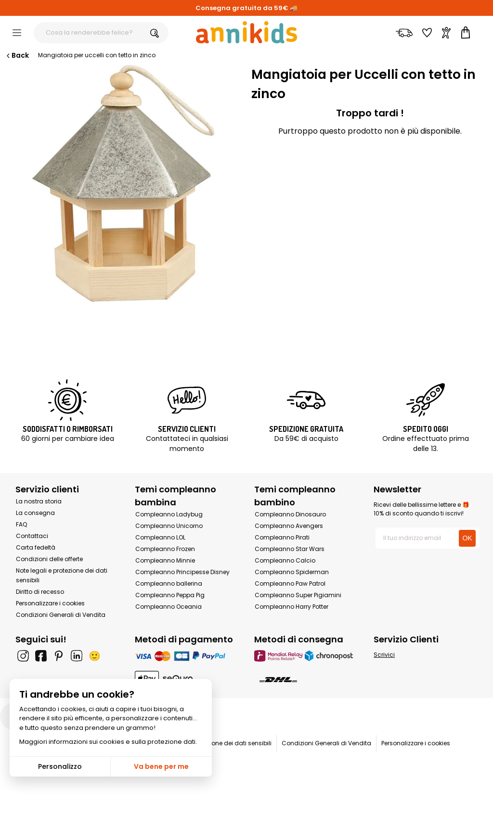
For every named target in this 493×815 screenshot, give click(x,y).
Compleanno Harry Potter (291, 606)
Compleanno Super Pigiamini (298, 595)
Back (17, 55)
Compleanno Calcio (285, 560)
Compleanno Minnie (165, 560)
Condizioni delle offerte (49, 559)
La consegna (35, 513)
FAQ (21, 524)
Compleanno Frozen (165, 549)
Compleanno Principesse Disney (182, 572)
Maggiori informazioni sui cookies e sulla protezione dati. (108, 741)
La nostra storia (39, 501)
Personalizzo (60, 766)
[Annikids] (246, 32)
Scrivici (384, 655)
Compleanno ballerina (168, 583)
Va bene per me (161, 766)
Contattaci (32, 536)
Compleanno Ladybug (169, 514)
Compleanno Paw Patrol (290, 583)
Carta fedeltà (35, 547)
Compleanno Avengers (289, 526)
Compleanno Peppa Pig (170, 595)
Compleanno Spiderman (292, 572)
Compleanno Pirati (282, 537)
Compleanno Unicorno (169, 526)
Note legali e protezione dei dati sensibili (213, 743)
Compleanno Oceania (168, 606)
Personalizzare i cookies (50, 603)
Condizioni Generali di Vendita (60, 615)
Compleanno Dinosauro (290, 514)
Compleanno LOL (160, 537)
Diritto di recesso (40, 592)
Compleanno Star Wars (289, 549)
